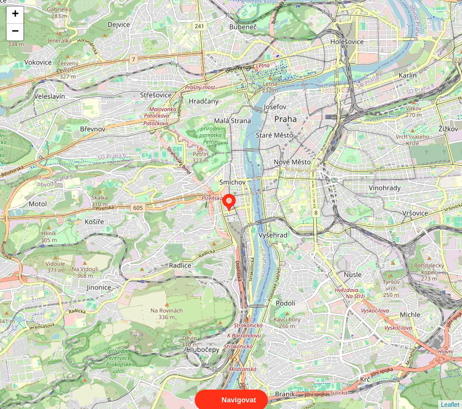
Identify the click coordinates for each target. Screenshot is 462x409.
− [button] (15, 32)
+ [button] (15, 15)
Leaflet (450, 394)
